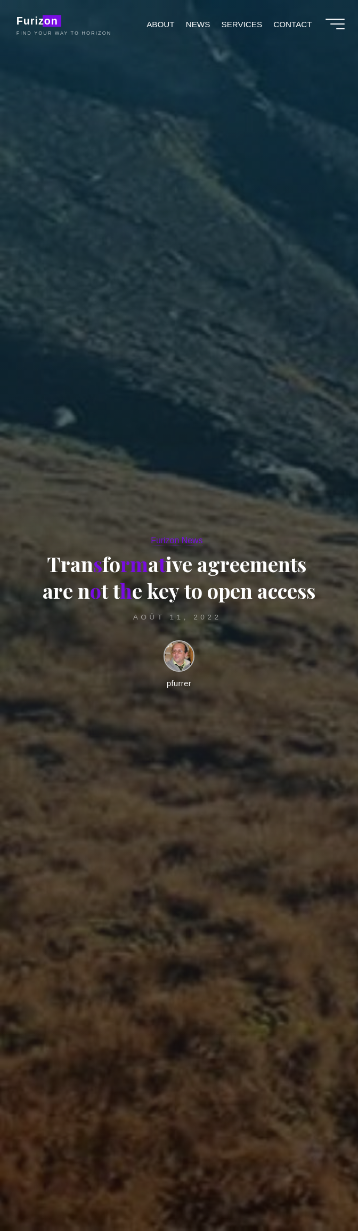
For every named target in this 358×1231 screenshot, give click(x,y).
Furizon (40, 22)
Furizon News (177, 540)
